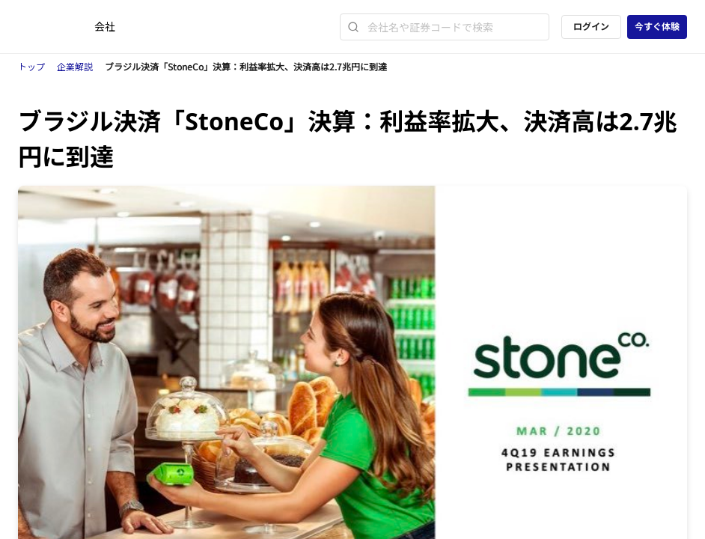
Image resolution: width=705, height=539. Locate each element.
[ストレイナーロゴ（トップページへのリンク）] (56, 27)
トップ (31, 67)
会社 (104, 26)
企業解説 (75, 67)
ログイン (591, 26)
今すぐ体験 (657, 26)
